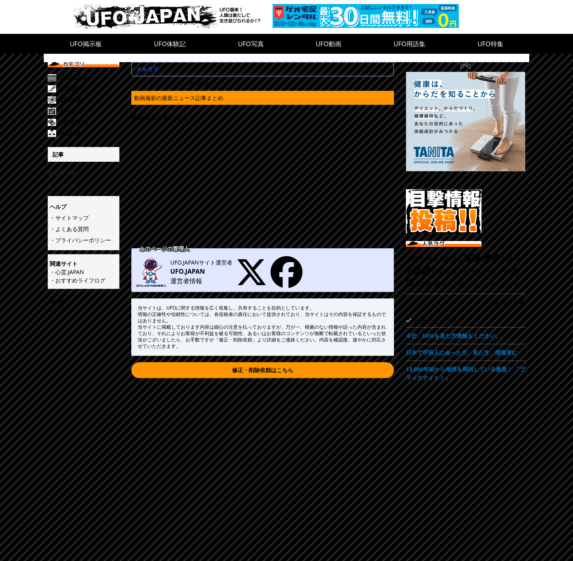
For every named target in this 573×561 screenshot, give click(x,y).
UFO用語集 (410, 43)
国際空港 (451, 259)
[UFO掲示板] (89, 77)
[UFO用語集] (89, 122)
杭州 (464, 271)
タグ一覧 (62, 185)
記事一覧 (62, 172)
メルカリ (147, 69)
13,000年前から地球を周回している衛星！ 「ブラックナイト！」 (465, 373)
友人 (477, 271)
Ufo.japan (420, 180)
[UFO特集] (89, 133)
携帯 (491, 257)
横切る (416, 259)
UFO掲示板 (86, 43)
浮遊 (503, 271)
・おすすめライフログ (77, 280)
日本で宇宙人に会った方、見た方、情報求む (461, 352)
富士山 (443, 284)
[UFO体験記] (89, 88)
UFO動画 (328, 43)
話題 (421, 270)
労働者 (424, 284)
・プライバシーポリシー (80, 240)
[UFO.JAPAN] (173, 17)
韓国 (507, 259)
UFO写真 (251, 43)
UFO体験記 (170, 43)
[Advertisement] (262, 186)
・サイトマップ (69, 218)
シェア (56, 309)
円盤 (490, 271)
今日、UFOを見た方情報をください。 (453, 335)
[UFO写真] (89, 100)
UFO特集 (490, 43)
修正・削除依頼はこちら (262, 370)
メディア (513, 284)
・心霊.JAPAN (67, 272)
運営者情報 (186, 281)
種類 (432, 259)
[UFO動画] (89, 111)
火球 (459, 284)
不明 (450, 271)
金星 (437, 271)
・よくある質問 (69, 229)
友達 (472, 257)
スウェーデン (483, 284)
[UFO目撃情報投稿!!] (465, 211)
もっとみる (509, 302)
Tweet (55, 301)
